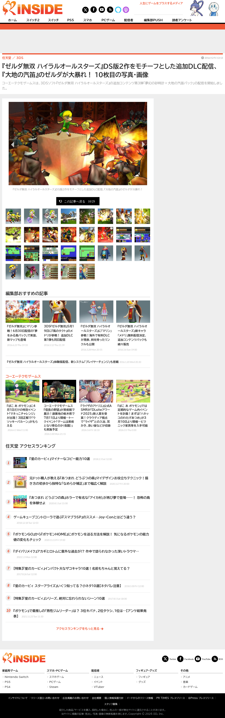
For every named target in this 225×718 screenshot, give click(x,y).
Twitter (172, 659)
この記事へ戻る (79, 201)
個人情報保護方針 (114, 698)
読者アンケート (182, 20)
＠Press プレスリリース (201, 698)
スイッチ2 (33, 20)
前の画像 (13, 144)
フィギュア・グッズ (146, 670)
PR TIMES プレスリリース (170, 698)
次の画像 (142, 144)
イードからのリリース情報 (140, 698)
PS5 (70, 20)
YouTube (206, 659)
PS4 (8, 686)
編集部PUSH (153, 20)
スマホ (87, 20)
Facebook (189, 659)
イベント (98, 681)
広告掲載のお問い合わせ (76, 698)
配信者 (128, 20)
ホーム (12, 20)
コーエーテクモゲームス (23, 376)
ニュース (98, 677)
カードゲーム (190, 686)
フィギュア (144, 677)
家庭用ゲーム (10, 670)
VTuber (99, 686)
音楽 (185, 681)
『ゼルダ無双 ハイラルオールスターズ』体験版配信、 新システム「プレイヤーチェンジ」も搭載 (74, 361)
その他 (184, 670)
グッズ (142, 681)
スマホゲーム (56, 677)
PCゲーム (108, 20)
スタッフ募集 (110, 704)
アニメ (186, 677)
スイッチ (53, 20)
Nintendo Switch (17, 677)
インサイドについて (18, 698)
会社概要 (96, 698)
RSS (221, 659)
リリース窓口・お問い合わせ (45, 698)
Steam (53, 686)
